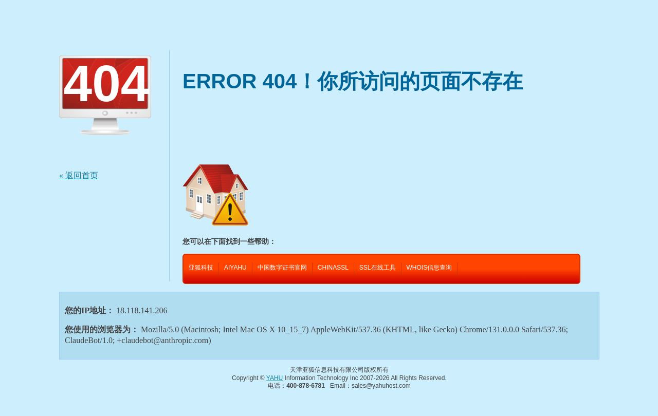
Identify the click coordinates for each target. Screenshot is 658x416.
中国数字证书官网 (282, 267)
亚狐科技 (201, 267)
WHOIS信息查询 (429, 267)
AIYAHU (235, 267)
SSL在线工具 (377, 267)
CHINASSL (333, 267)
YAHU (274, 378)
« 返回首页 (78, 175)
